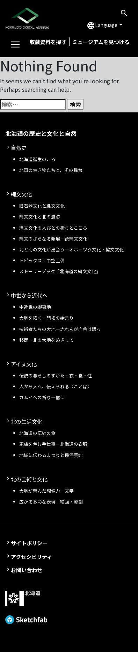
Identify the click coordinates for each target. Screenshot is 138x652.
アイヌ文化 (24, 364)
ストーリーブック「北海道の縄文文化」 (60, 271)
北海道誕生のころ (37, 159)
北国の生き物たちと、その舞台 (50, 170)
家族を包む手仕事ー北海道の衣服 (53, 444)
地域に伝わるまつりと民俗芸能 (51, 455)
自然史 (19, 147)
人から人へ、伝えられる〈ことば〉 (55, 386)
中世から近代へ (29, 295)
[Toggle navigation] (15, 44)
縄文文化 (21, 194)
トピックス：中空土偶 (42, 260)
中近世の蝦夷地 (35, 307)
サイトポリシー (29, 543)
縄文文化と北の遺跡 (39, 216)
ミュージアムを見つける (101, 42)
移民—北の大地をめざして (46, 340)
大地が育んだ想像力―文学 (46, 490)
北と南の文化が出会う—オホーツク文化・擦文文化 (71, 249)
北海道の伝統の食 (37, 433)
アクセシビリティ (31, 556)
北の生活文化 (26, 421)
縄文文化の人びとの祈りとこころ (53, 227)
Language (102, 25)
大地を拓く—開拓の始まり (46, 317)
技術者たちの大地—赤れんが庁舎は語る (60, 329)
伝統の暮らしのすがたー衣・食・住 (55, 375)
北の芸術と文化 (29, 479)
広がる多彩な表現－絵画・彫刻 (51, 501)
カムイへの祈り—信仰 (42, 397)
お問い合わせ (26, 570)
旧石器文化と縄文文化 (42, 205)
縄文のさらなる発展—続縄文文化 (53, 238)
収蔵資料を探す (48, 42)
